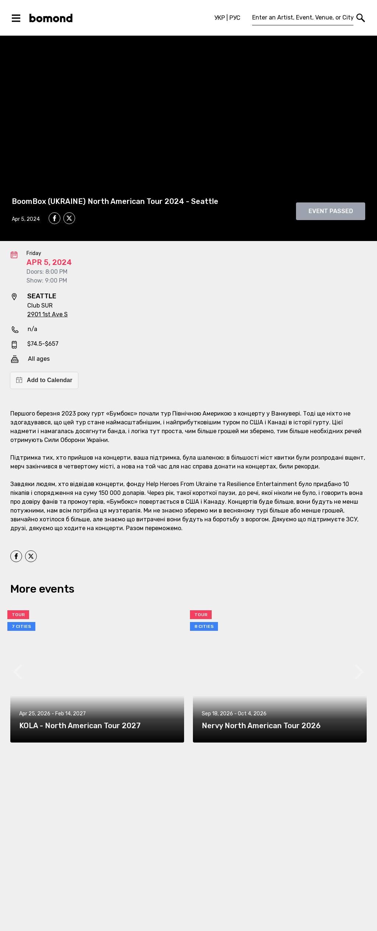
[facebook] (54, 218)
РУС (234, 17)
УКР (219, 17)
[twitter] (69, 219)
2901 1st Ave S (47, 314)
